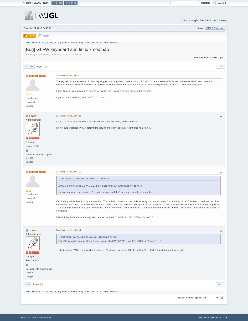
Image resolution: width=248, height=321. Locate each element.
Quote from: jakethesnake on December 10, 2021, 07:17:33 (88, 237)
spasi (32, 115)
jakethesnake (37, 75)
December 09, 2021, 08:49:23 (68, 76)
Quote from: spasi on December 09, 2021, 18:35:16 (85, 178)
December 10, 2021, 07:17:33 (68, 172)
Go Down (29, 67)
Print (221, 67)
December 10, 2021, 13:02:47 (68, 230)
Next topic (217, 57)
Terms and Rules (211, 317)
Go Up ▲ (223, 317)
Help (200, 317)
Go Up (27, 284)
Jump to (180, 298)
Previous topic (201, 57)
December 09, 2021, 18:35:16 (68, 116)
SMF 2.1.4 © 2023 (28, 317)
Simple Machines (44, 317)
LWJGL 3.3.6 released (215, 28)
